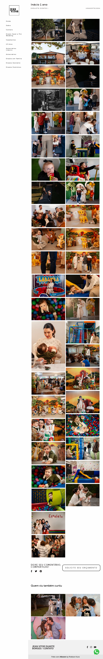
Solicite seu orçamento (81, 568)
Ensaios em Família (14, 58)
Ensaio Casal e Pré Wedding (14, 34)
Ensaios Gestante (13, 63)
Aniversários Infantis (11, 49)
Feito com (66, 657)
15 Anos (9, 44)
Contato (9, 29)
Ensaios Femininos (13, 67)
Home (8, 21)
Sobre (8, 25)
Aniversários (11, 54)
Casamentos (11, 40)
